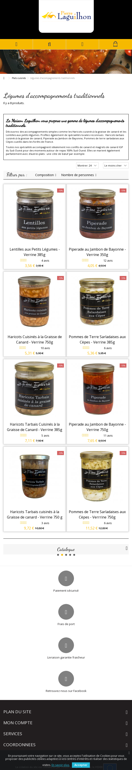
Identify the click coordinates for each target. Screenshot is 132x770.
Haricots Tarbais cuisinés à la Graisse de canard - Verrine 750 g (35, 514)
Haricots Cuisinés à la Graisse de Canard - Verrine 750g (35, 339)
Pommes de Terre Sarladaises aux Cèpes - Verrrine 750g (97, 514)
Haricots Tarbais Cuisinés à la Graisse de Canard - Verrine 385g (34, 427)
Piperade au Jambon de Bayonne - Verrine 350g (97, 252)
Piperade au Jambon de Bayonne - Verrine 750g (97, 427)
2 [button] (62, 555)
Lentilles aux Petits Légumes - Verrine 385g (35, 252)
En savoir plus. (61, 765)
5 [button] (74, 555)
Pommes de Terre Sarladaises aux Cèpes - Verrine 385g (97, 339)
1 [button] (58, 555)
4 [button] (70, 555)
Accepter (80, 765)
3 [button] (66, 555)
